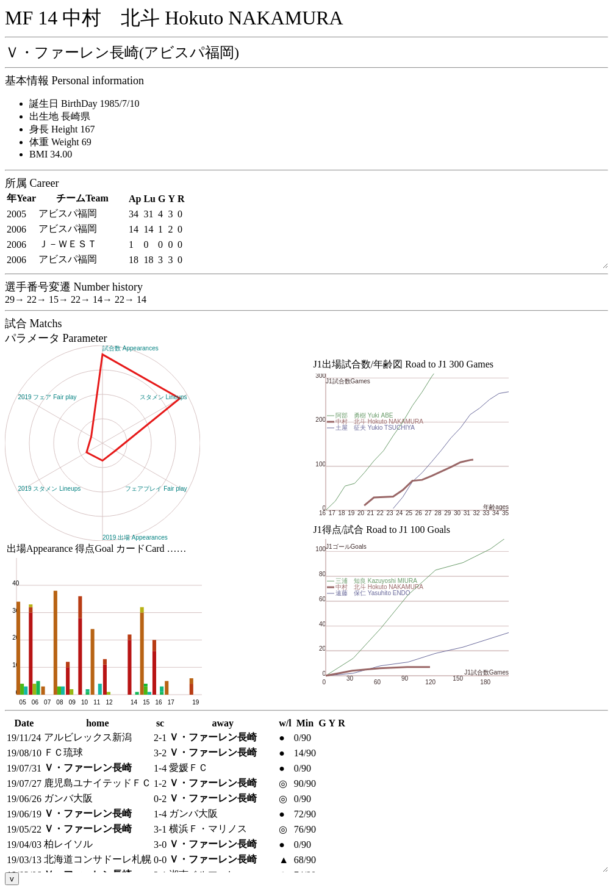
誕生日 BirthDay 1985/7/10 (84, 103)
